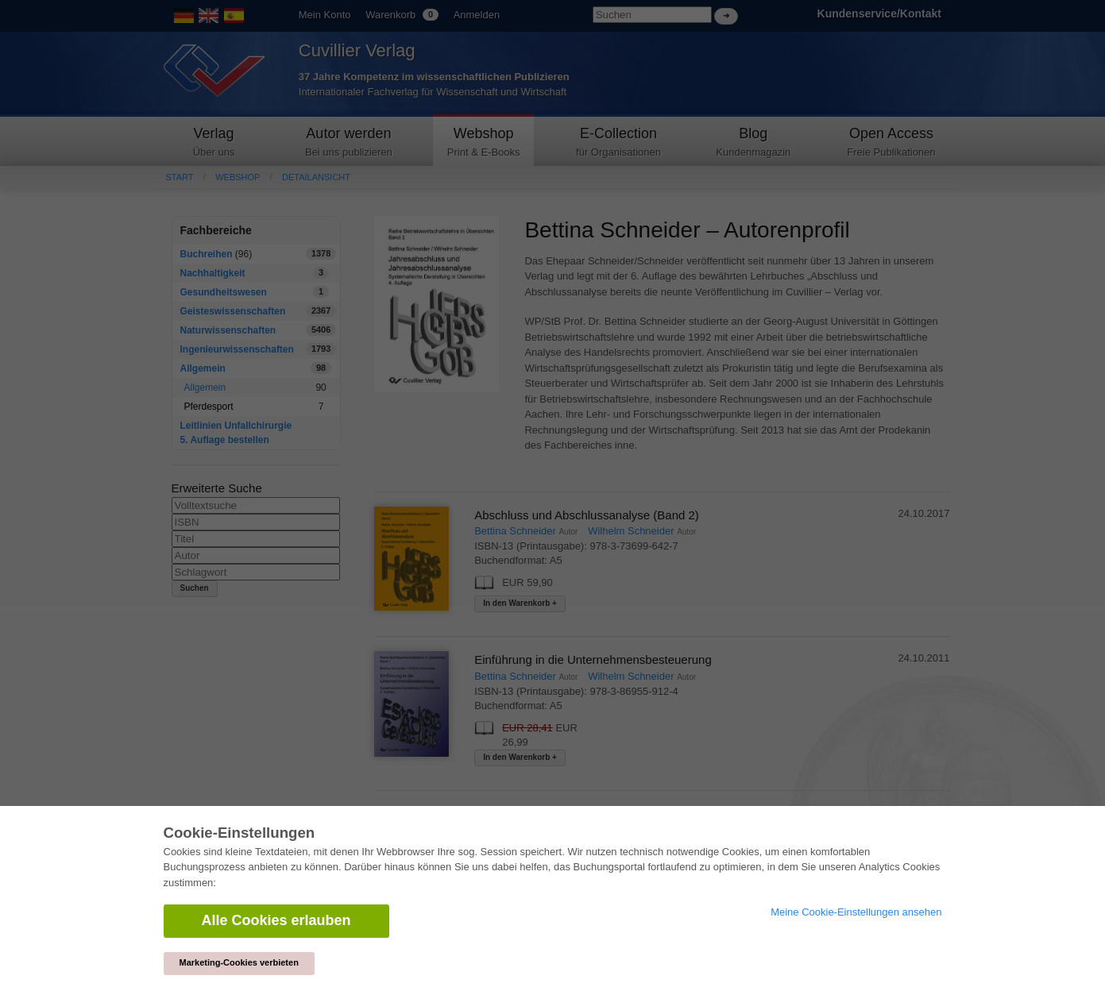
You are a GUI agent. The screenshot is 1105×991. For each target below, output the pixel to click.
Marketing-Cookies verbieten (239, 962)
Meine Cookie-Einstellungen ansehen (856, 912)
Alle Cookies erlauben (276, 920)
